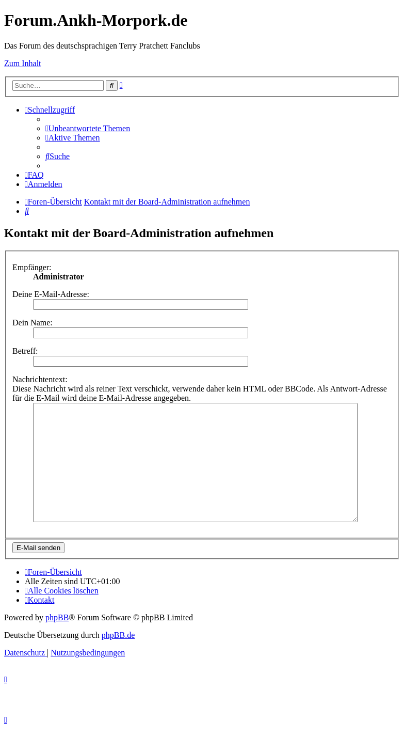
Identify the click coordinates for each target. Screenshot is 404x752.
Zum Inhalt (22, 63)
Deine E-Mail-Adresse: (50, 294)
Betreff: (25, 351)
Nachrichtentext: (40, 379)
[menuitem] (87, 128)
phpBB (57, 640)
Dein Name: (32, 322)
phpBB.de (118, 658)
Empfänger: (32, 267)
